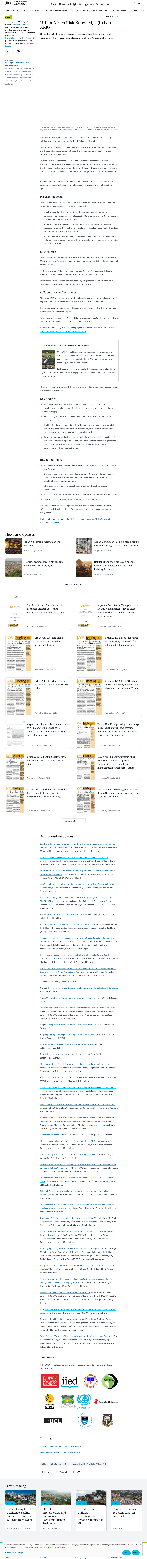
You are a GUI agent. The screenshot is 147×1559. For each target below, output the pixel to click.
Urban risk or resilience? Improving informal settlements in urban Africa (77, 963)
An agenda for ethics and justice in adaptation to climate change (67, 890)
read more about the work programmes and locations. (63, 297)
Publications (102, 4)
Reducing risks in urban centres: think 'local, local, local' (69, 990)
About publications (82, 1518)
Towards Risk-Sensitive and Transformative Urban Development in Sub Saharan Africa (77, 973)
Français (115, 16)
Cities (44, 1429)
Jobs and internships (119, 1526)
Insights (7, 1518)
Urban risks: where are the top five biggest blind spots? (68, 1020)
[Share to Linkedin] (13, 51)
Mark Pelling (10, 38)
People (113, 1521)
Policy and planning (120, 10)
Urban (6, 10)
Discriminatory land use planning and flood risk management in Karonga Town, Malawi (77, 1070)
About (54, 4)
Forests (135, 10)
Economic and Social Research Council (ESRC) (60, 1418)
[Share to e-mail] (18, 51)
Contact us (115, 1518)
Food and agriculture (80, 10)
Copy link (62, 1438)
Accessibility (80, 1521)
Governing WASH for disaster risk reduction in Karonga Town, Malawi (70, 1183)
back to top (135, 1541)
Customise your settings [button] (13, 1553)
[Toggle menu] (139, 3)
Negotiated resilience (49, 1100)
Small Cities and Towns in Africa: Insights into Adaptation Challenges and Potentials (76, 1302)
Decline (126, 1553)
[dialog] (72, 1549)
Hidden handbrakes (47, 1529)
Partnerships (45, 1521)
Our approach (86, 4)
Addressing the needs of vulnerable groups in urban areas (69, 1010)
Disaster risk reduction (59, 1429)
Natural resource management (55, 10)
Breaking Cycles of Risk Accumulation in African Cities (63, 880)
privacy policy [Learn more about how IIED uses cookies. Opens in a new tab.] (58, 1547)
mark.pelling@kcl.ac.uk (24, 38)
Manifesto (44, 1518)
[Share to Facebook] (7, 51)
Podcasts (7, 1529)
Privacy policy (80, 1523)
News (6, 1521)
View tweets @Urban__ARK (60, 947)
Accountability (116, 1523)
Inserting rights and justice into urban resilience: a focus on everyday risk (71, 1214)
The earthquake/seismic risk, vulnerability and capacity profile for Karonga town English (78, 1106)
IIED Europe (115, 1529)
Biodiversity (34, 10)
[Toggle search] (135, 3)
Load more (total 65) (73, 786)
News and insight (68, 4)
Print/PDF (76, 1438)
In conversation (10, 1526)
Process (43, 1523)
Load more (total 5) (73, 550)
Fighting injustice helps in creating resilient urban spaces (69, 1000)
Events (6, 1523)
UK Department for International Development (60, 1412)
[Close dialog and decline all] (140, 1543)
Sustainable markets (100, 10)
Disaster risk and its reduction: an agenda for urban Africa (65, 1258)
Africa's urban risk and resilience (54, 1043)
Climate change (19, 10)
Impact (42, 1526)
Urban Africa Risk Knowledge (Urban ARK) (89, 1429)
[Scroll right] (143, 10)
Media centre (80, 1526)
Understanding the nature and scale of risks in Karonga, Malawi (67, 1120)
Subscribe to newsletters (37, 1541)
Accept (135, 1553)
